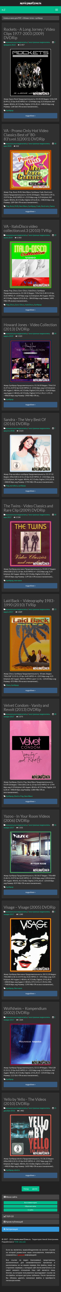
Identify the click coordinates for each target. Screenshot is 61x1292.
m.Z (3, 9)
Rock (12, 206)
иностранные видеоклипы (39, 42)
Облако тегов (28, 18)
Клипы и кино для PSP (12, 18)
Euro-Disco (19, 305)
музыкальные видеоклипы (16, 42)
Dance (52, 206)
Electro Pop (18, 796)
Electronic (45, 206)
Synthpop (9, 110)
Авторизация (11, 1229)
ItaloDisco (29, 305)
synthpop (22, 486)
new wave (18, 580)
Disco (12, 305)
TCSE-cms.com (20, 1242)
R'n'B (16, 206)
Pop (7, 206)
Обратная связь (30, 1206)
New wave (18, 988)
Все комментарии (30, 1203)
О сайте (30, 1210)
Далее (35, 1189)
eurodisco (14, 486)
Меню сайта (10, 1197)
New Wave (23, 206)
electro (17, 1170)
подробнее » (30, 116)
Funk (38, 206)
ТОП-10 (9, 1216)
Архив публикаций (13, 1221)
